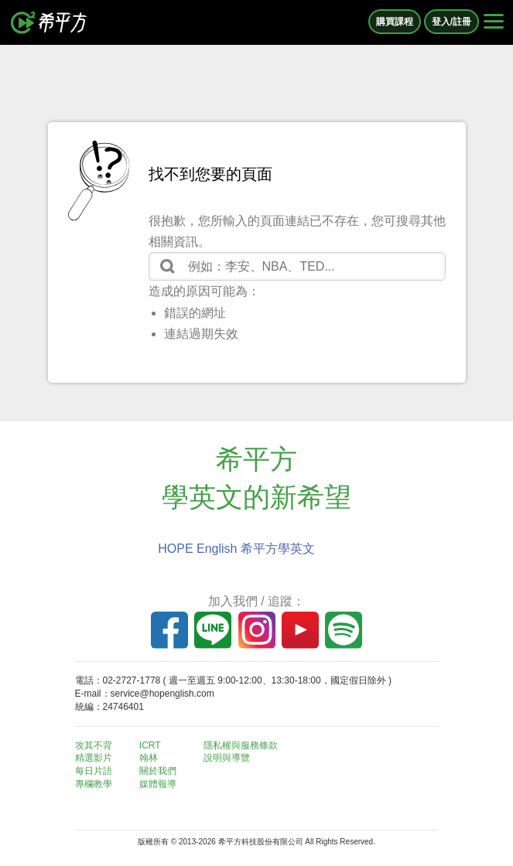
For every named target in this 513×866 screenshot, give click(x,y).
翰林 (148, 757)
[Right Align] (493, 22)
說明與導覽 (226, 757)
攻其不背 (93, 745)
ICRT (150, 745)
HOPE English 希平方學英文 (236, 548)
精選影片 (93, 757)
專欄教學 (93, 784)
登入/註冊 (451, 21)
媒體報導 (157, 784)
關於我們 (157, 770)
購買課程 (394, 21)
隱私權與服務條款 (240, 745)
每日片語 (93, 770)
